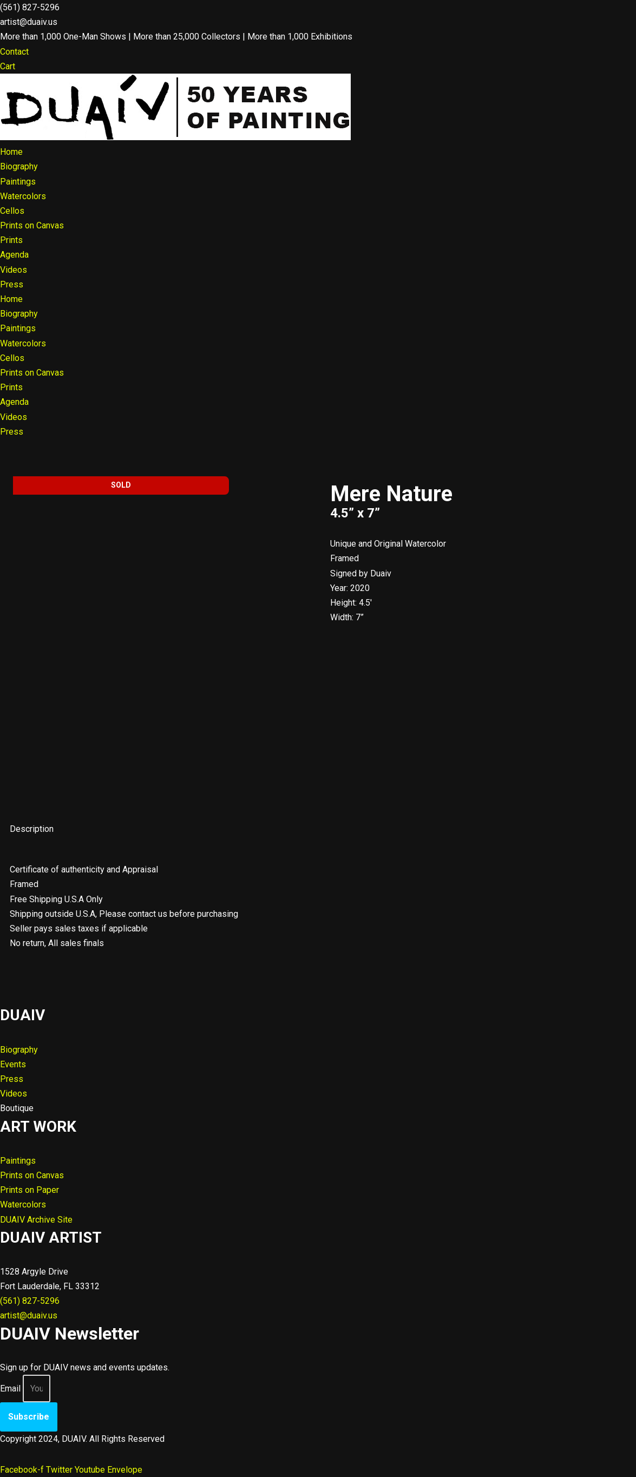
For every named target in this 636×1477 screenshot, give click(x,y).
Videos (13, 270)
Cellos (12, 211)
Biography (19, 166)
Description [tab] (32, 829)
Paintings (18, 181)
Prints (11, 240)
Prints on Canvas (32, 225)
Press (11, 284)
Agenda (14, 255)
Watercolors (23, 196)
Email (10, 1388)
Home (11, 152)
